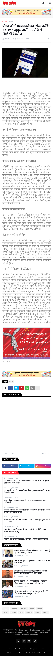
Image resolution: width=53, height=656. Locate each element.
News (11, 22)
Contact (18, 652)
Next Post (45, 453)
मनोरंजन (29, 613)
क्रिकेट (32, 609)
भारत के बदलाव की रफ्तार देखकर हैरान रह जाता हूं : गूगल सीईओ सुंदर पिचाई (27, 521)
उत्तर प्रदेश (23, 609)
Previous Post (9, 453)
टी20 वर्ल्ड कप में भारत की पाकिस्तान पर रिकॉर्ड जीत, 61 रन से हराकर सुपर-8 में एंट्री (30, 592)
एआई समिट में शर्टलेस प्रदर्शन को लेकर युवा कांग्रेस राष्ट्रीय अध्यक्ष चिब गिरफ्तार (27, 491)
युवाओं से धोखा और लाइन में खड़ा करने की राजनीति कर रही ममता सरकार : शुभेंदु (25, 530)
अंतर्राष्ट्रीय (14, 609)
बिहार (21, 613)
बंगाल (5, 613)
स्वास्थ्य (45, 613)
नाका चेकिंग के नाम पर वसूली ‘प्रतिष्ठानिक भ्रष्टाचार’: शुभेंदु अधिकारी (25, 501)
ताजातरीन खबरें (10, 472)
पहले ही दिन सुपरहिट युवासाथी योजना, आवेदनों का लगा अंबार (26, 539)
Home (4, 22)
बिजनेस (13, 613)
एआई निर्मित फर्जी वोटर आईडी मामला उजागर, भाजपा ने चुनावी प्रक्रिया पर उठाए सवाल (26, 482)
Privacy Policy (29, 652)
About (9, 652)
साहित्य (37, 613)
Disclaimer (41, 652)
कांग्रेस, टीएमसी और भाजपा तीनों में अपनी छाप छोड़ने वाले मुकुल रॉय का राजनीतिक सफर (27, 511)
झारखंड (40, 609)
